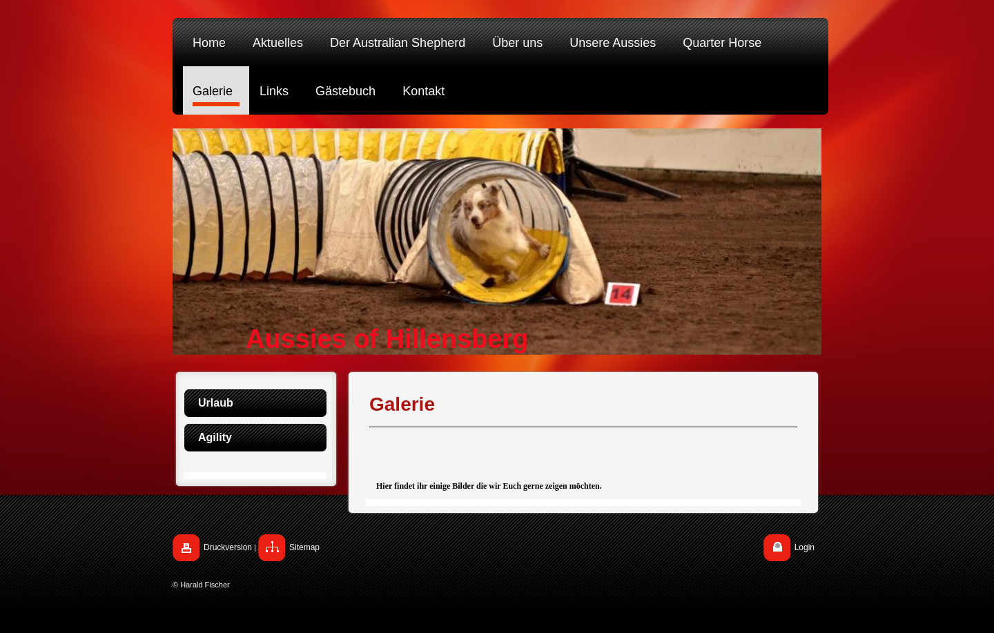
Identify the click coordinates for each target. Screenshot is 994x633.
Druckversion (228, 547)
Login (805, 547)
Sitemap (304, 547)
